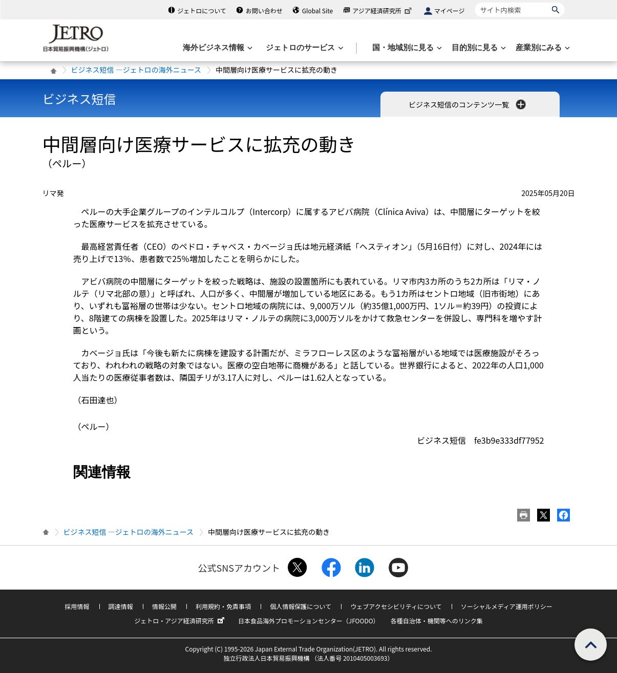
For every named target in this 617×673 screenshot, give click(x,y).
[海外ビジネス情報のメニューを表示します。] (216, 48)
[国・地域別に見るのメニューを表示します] (406, 48)
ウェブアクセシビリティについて (395, 606)
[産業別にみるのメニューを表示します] (542, 48)
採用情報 (77, 606)
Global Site (317, 10)
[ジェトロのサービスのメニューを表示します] (303, 48)
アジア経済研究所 (383, 10)
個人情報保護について (300, 606)
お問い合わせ (264, 10)
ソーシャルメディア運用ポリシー (506, 606)
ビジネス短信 (79, 98)
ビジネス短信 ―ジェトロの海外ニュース (136, 69)
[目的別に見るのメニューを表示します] (478, 48)
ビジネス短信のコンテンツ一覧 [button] (468, 104)
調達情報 (121, 606)
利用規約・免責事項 (223, 606)
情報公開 (164, 606)
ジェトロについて (201, 10)
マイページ (449, 10)
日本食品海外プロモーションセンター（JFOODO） (308, 620)
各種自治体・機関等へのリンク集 (437, 620)
